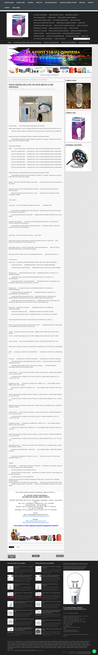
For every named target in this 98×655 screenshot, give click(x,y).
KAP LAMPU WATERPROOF (60, 20)
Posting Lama (60, 556)
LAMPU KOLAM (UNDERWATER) (55, 36)
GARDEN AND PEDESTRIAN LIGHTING (51, 644)
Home (9, 42)
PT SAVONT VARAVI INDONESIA (30, 641)
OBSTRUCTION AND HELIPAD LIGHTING (24, 645)
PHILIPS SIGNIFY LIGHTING (85, 651)
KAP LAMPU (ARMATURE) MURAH (43, 38)
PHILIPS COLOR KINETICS (68, 42)
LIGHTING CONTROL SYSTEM (68, 2)
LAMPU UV (79, 644)
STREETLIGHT (52, 17)
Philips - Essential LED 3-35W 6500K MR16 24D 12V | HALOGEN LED (23, 602)
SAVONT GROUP (9, 2)
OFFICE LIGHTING (75, 20)
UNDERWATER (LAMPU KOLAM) (14, 647)
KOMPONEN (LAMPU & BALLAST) (43, 25)
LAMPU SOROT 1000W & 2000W (42, 20)
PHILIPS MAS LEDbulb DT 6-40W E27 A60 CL (75, 563)
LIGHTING (30, 2)
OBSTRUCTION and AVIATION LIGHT (28, 644)
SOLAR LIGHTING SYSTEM (53, 33)
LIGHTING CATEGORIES (40, 15)
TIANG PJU (39, 2)
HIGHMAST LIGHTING (85, 641)
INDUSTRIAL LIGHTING (71, 15)
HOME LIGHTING (73, 28)
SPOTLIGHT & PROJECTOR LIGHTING (44, 23)
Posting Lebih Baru (11, 556)
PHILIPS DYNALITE (84, 42)
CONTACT (90, 2)
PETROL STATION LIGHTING (68, 645)
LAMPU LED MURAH (59, 38)
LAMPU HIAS (84, 36)
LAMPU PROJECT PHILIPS (56, 15)
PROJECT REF (21, 2)
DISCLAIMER (16, 7)
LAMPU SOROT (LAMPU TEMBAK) (67, 17)
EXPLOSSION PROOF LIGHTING (71, 33)
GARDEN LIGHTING (39, 36)
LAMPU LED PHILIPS (82, 25)
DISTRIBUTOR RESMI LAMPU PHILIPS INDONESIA (28, 42)
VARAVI (72, 651)
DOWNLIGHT (81, 23)
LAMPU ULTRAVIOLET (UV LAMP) (58, 28)
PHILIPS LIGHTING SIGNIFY (51, 42)
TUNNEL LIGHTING (39, 33)
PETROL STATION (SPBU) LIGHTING (59, 30)
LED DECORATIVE (11, 645)
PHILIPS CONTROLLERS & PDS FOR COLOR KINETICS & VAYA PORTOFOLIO (31, 85)
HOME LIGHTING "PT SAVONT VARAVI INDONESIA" (25, 650)
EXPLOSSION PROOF (51, 2)
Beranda (36, 556)
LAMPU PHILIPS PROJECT (63, 641)
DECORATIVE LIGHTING (72, 36)
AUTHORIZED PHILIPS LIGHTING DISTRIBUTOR (47, 641)
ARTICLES (82, 2)
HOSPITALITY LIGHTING (40, 30)
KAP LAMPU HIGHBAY (40, 17)
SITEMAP (7, 7)
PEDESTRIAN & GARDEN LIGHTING (66, 23)
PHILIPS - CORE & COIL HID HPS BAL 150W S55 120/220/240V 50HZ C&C (23, 576)
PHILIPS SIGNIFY (19, 641)
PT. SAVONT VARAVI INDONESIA (84, 653)
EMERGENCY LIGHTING (40, 28)
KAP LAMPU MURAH (72, 644)
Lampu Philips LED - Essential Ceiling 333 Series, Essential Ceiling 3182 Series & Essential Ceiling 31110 (23, 629)
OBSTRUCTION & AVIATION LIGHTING (64, 25)
